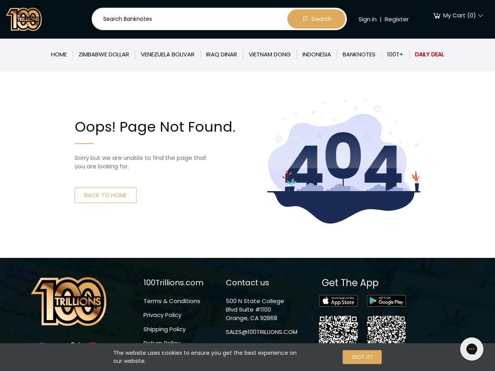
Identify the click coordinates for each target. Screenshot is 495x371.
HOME (59, 54)
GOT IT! (362, 357)
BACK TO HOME (105, 195)
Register (397, 19)
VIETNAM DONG (270, 54)
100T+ (395, 54)
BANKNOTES (359, 54)
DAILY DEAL (429, 54)
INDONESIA (316, 54)
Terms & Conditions (171, 301)
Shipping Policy (164, 329)
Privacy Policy (162, 315)
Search (316, 19)
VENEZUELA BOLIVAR (168, 54)
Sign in (367, 19)
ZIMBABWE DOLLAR (104, 54)
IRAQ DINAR (221, 54)
